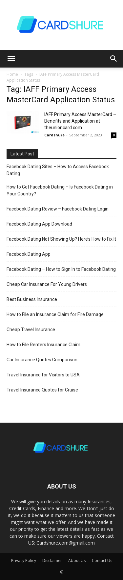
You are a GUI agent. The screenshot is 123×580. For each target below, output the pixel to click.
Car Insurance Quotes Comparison (42, 359)
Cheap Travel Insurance (31, 329)
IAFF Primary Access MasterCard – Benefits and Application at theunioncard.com (80, 121)
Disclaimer (52, 560)
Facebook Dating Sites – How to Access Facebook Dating (58, 170)
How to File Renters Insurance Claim (43, 344)
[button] (11, 59)
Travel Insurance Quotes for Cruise (42, 389)
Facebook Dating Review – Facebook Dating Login (58, 208)
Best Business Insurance (32, 299)
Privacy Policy (23, 560)
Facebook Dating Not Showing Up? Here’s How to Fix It (61, 239)
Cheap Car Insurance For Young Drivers (47, 284)
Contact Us (102, 560)
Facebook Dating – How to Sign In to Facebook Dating (61, 269)
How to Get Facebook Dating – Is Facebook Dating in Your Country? (60, 190)
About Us (77, 560)
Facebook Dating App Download (39, 224)
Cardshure (54, 134)
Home (12, 74)
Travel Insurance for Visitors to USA (43, 374)
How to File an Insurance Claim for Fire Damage (55, 314)
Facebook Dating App (29, 254)
